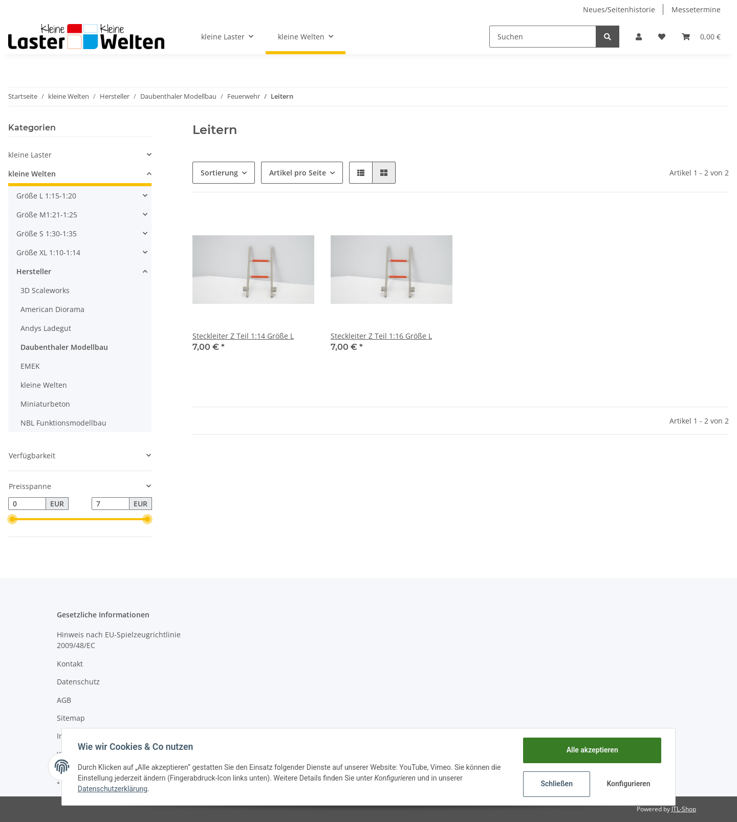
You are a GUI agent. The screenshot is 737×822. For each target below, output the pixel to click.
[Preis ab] (27, 503)
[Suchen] (542, 37)
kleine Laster (30, 155)
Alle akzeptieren (591, 750)
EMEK (30, 366)
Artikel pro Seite (297, 172)
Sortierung (219, 172)
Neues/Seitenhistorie (619, 9)
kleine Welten (32, 174)
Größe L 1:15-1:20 (46, 196)
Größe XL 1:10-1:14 (48, 252)
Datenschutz (78, 681)
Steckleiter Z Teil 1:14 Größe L (243, 336)
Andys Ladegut (45, 328)
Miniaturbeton (45, 404)
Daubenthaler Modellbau (64, 347)
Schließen (556, 784)
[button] (638, 36)
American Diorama (52, 309)
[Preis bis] (110, 503)
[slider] (12, 519)
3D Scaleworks (45, 290)
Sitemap (71, 718)
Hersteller (33, 271)
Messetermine (696, 9)
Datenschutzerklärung (113, 789)
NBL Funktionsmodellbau (63, 423)
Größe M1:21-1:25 (46, 214)
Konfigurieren (628, 784)
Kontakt (70, 664)
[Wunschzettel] (662, 36)
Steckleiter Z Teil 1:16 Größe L (381, 336)
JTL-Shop (683, 809)
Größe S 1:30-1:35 (46, 233)
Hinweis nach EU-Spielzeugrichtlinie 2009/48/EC (119, 640)
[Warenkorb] (701, 36)
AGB (64, 700)
